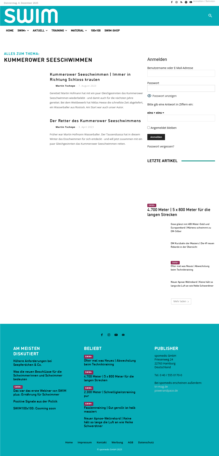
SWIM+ (152, 205)
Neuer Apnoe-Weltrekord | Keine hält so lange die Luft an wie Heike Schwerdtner (109, 419)
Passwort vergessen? (160, 146)
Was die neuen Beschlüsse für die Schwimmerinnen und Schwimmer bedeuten (36, 374)
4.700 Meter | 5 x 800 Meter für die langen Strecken (178, 212)
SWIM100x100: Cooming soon (32, 407)
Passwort (153, 83)
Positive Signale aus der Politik (34, 400)
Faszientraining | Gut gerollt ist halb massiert (108, 407)
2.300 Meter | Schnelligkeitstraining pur (108, 392)
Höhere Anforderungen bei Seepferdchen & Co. (31, 362)
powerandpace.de (166, 390)
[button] (210, 16)
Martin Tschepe (65, 85)
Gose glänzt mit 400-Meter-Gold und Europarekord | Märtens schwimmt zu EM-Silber (191, 228)
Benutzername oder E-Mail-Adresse (170, 68)
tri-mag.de (161, 386)
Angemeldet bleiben (162, 128)
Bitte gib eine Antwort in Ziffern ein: (170, 104)
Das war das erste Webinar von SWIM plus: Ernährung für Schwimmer (38, 391)
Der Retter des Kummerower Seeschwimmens (91, 120)
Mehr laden (181, 301)
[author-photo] (52, 86)
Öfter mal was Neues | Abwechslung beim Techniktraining (108, 361)
